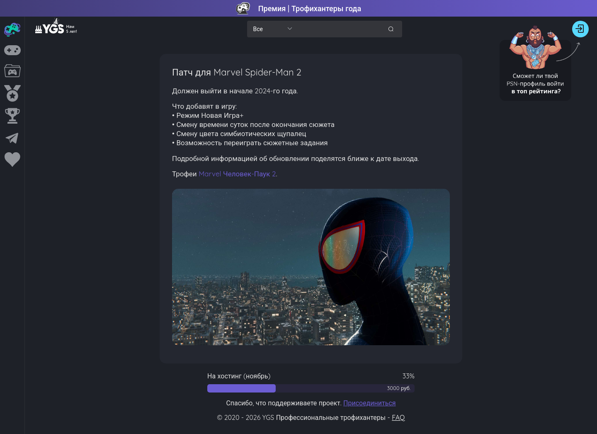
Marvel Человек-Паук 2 (237, 173)
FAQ (398, 417)
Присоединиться (369, 403)
